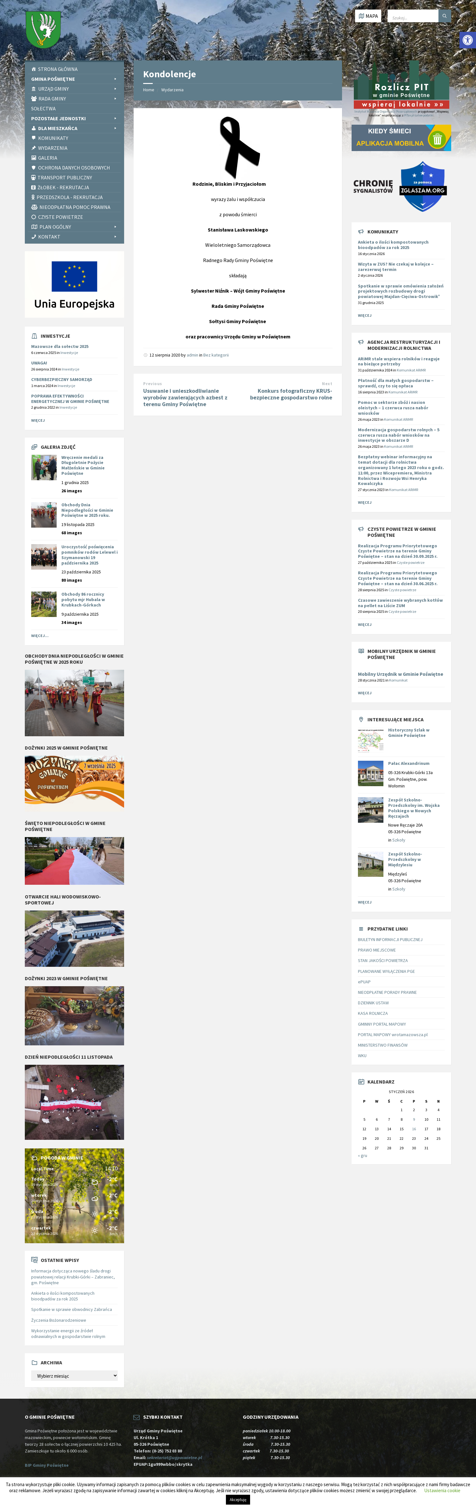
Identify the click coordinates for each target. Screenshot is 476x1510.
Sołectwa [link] (43, 108)
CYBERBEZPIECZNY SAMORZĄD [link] (61, 379)
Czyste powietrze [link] (410, 562)
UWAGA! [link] (39, 363)
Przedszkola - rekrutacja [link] (70, 197)
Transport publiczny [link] (65, 177)
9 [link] (414, 1119)
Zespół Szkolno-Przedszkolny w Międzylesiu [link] (405, 859)
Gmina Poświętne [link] (74, 79)
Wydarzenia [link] (52, 148)
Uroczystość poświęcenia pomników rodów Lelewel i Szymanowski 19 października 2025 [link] (89, 554)
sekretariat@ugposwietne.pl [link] (175, 1457)
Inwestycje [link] (69, 352)
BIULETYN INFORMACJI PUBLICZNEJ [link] (390, 939)
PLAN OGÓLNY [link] (78, 227)
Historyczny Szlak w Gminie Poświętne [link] (409, 732)
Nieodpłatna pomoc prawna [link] (74, 207)
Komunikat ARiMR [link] (411, 370)
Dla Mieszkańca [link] (78, 128)
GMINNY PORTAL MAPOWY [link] (382, 1024)
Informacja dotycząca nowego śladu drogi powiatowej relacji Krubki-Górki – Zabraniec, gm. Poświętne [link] (73, 1276)
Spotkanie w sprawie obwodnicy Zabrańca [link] (71, 1309)
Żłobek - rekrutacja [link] (63, 187)
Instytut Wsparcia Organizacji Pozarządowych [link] (385, 111)
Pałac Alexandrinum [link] (409, 763)
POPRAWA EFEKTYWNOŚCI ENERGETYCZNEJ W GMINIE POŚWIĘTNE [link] (70, 398)
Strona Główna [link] (58, 69)
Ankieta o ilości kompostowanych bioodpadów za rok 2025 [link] (62, 1296)
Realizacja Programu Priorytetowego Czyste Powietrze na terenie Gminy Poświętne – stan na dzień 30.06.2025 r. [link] (398, 578)
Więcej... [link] (40, 635)
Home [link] (148, 90)
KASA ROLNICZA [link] (373, 1013)
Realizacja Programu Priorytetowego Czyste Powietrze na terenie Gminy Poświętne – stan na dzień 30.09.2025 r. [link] (398, 551)
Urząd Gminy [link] (78, 89)
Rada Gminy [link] (78, 98)
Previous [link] (152, 383)
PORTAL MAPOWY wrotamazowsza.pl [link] (393, 1034)
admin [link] (192, 355)
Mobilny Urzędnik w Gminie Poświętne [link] (400, 674)
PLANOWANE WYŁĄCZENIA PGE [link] (386, 971)
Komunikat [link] (398, 680)
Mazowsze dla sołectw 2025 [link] (59, 346)
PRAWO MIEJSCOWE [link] (377, 950)
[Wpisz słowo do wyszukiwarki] (419, 16)
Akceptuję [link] (238, 1499)
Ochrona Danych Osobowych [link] (74, 167)
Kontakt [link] (78, 236)
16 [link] (414, 1128)
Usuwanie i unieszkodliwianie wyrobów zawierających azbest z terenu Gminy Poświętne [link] (185, 397)
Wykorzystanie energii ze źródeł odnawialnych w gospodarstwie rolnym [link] (68, 1333)
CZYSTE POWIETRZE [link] (60, 217)
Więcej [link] (38, 420)
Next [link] (327, 383)
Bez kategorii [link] (216, 355)
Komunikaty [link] (53, 138)
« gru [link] (362, 1155)
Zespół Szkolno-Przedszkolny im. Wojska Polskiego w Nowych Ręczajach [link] (414, 808)
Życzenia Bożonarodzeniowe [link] (58, 1320)
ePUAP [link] (364, 982)
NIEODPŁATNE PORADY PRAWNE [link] (387, 992)
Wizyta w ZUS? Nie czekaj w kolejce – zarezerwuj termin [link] (396, 266)
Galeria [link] (47, 158)
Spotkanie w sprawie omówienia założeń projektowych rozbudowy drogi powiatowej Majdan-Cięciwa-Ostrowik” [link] (401, 291)
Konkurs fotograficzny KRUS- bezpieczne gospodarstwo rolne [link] (291, 394)
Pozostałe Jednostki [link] (74, 118)
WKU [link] (362, 1055)
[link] (467, 40)
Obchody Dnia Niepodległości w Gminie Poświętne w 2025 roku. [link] (87, 510)
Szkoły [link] (398, 840)
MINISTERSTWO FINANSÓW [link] (383, 1045)
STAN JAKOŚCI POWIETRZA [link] (383, 960)
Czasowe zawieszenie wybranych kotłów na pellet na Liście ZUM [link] (400, 602)
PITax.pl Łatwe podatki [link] (418, 115)
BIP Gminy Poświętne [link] (47, 1465)
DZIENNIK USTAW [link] (373, 1003)
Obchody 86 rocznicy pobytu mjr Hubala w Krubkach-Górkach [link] (83, 599)
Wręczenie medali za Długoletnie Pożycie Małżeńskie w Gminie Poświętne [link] (83, 465)
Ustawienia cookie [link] (442, 1490)
